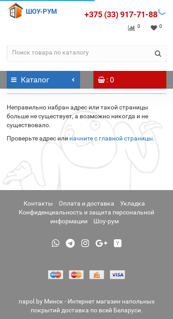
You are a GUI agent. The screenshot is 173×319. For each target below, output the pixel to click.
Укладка (132, 203)
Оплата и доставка (86, 203)
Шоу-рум (106, 221)
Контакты (38, 203)
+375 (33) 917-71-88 (120, 14)
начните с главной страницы (111, 138)
